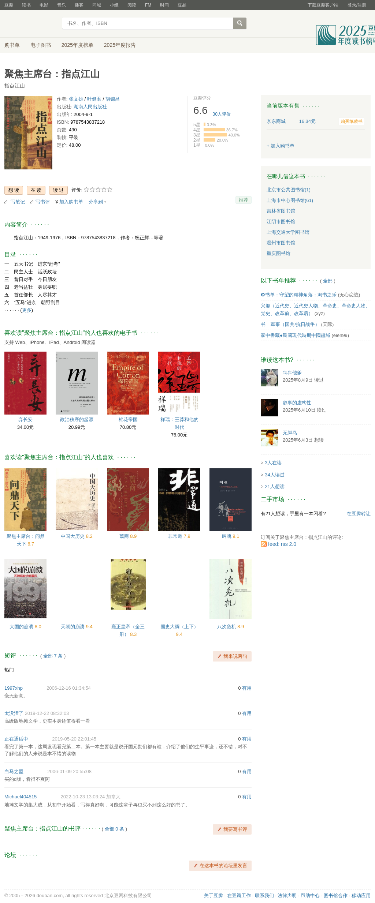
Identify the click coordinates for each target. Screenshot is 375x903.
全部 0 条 (114, 829)
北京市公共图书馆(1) (289, 189)
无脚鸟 (290, 432)
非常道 (176, 536)
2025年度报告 (120, 45)
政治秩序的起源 (76, 419)
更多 (26, 310)
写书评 (43, 202)
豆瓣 (8, 5)
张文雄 (76, 99)
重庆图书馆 (278, 253)
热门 (9, 669)
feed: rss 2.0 (282, 544)
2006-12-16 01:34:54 (69, 688)
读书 (26, 5)
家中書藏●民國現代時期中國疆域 (295, 335)
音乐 (61, 5)
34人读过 (274, 474)
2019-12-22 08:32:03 (47, 713)
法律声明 (287, 895)
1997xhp (13, 688)
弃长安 (25, 419)
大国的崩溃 (22, 626)
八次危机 (227, 626)
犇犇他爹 (292, 372)
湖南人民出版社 (90, 106)
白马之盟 (13, 771)
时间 (164, 5)
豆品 (182, 5)
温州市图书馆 (281, 243)
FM (148, 5)
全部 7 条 (53, 656)
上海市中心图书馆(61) (290, 200)
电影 (44, 5)
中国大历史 (73, 536)
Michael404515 (20, 796)
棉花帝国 (128, 419)
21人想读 (274, 486)
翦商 (124, 536)
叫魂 (227, 536)
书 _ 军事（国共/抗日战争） (290, 324)
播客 (79, 5)
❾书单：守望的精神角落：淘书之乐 (299, 294)
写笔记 (18, 202)
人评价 (222, 114)
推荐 (243, 200)
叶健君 (94, 99)
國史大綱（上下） (179, 626)
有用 (247, 688)
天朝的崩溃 (73, 626)
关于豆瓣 (213, 895)
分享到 (96, 202)
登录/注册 (357, 5)
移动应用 (361, 895)
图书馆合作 (336, 895)
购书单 (12, 45)
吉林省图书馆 (281, 211)
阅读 (131, 5)
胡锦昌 (112, 99)
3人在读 (273, 462)
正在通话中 (16, 739)
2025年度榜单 (77, 45)
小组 (114, 5)
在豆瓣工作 (239, 895)
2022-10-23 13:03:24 (82, 796)
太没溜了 (13, 713)
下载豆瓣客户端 (323, 5)
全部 (328, 281)
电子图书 (40, 45)
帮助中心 (310, 895)
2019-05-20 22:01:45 (74, 739)
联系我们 (264, 895)
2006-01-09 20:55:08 (69, 771)
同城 (96, 5)
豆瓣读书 (30, 24)
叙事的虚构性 (297, 402)
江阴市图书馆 (281, 221)
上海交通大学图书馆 (288, 232)
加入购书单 (71, 202)
